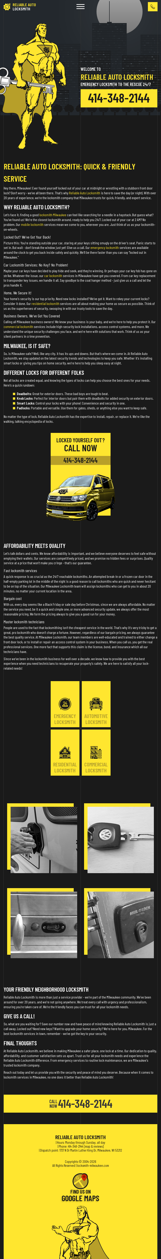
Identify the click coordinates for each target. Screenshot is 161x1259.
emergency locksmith (105, 247)
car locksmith (53, 275)
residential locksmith (45, 303)
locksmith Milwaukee (52, 215)
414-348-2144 (119, 97)
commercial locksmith (18, 326)
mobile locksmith (32, 224)
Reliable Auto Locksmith (84, 193)
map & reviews (94, 1146)
